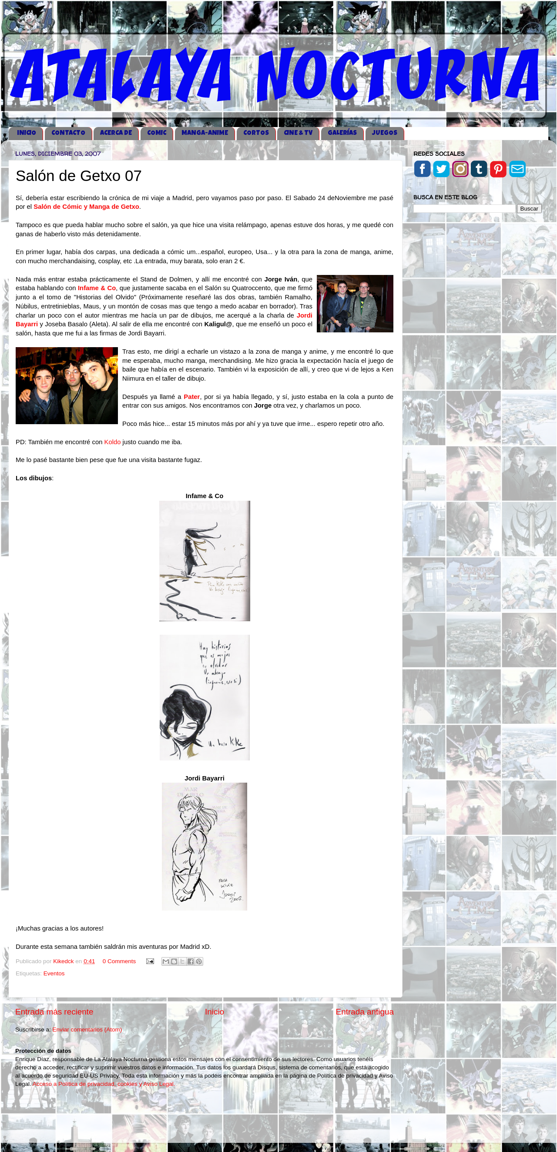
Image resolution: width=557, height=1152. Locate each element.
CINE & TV (298, 133)
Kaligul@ (218, 324)
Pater (192, 396)
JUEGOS (384, 133)
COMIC (156, 133)
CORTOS (256, 133)
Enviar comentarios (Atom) (87, 1029)
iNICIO (26, 133)
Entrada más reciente (54, 1011)
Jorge (263, 405)
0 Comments (119, 961)
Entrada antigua (365, 1011)
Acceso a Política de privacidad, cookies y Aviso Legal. (104, 1084)
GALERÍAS (342, 133)
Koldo (112, 442)
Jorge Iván (280, 279)
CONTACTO (68, 133)
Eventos (54, 973)
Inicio (214, 1011)
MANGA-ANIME (204, 133)
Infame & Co (97, 288)
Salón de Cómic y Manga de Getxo (86, 206)
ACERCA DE (116, 133)
